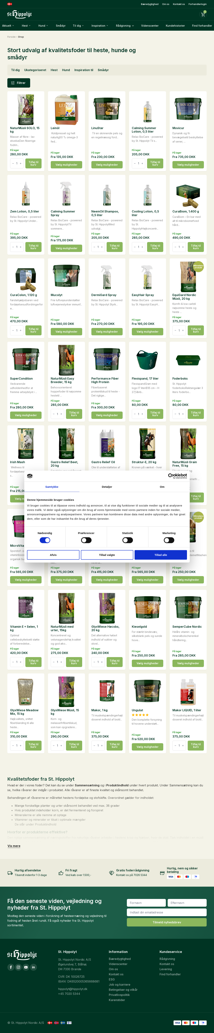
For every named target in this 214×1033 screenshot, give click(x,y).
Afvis (53, 554)
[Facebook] (10, 967)
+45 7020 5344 (69, 994)
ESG (112, 979)
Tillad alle (160, 554)
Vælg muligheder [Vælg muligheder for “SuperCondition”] (26, 415)
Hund (41, 25)
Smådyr (60, 25)
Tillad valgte (107, 554)
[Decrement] (13, 163)
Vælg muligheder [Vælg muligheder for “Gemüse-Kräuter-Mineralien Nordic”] (66, 579)
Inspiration (98, 25)
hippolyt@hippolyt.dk (72, 989)
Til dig (77, 25)
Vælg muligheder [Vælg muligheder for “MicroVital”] (26, 579)
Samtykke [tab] (51, 486)
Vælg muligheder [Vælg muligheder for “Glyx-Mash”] (188, 579)
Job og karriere (119, 984)
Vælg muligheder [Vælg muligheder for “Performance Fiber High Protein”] (107, 415)
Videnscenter (149, 25)
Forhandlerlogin (198, 4)
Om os (165, 4)
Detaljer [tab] (107, 486)
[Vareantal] (17, 163)
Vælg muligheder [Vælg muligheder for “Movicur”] (188, 164)
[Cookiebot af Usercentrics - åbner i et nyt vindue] (171, 476)
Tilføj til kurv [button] (33, 163)
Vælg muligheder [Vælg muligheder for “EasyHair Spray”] (147, 331)
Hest (25, 25)
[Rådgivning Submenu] (134, 26)
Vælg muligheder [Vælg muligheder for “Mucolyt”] (66, 331)
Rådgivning (123, 25)
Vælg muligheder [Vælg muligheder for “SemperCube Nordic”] (188, 663)
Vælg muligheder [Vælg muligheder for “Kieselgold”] (147, 663)
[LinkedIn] (33, 967)
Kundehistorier (175, 25)
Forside (11, 36)
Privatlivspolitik (119, 994)
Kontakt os (179, 4)
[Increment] (21, 163)
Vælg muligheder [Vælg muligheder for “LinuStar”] (107, 164)
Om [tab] (162, 486)
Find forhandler (170, 974)
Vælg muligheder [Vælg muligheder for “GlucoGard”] (147, 579)
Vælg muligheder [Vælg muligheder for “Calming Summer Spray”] (66, 248)
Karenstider (117, 999)
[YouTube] (25, 967)
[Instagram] (18, 967)
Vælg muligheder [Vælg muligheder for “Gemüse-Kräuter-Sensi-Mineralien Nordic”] (107, 579)
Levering (166, 969)
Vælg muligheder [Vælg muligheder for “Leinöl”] (66, 164)
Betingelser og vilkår (123, 989)
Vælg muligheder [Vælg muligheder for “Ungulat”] (147, 746)
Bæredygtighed (149, 4)
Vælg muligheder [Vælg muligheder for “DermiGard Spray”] (107, 331)
